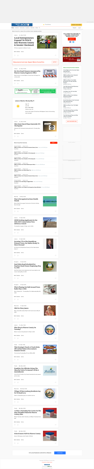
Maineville (16, 196)
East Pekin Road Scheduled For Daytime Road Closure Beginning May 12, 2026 (27, 266)
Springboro (16, 261)
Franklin (15, 408)
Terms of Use (44, 468)
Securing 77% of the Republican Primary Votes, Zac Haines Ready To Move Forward (26, 243)
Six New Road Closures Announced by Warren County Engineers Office (27, 72)
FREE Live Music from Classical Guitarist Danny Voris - (30, 147)
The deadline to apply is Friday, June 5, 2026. (24, 226)
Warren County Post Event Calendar (71, 67)
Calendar (17, 27)
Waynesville (16, 305)
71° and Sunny (47, 24)
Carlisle (15, 344)
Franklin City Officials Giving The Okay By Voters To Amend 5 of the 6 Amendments (26, 370)
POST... (53, 142)
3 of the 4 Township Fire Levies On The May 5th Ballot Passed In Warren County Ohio (27, 412)
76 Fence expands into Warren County (22, 48)
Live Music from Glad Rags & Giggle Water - (28, 181)
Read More (16, 148)
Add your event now (72, 121)
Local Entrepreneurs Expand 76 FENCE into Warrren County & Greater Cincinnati (24, 41)
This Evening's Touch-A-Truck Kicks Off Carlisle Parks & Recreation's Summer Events (27, 348)
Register (74, 27)
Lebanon (16, 35)
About (36, 27)
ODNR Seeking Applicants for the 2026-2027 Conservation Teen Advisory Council (25, 221)
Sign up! (72, 39)
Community (22, 27)
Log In (79, 27)
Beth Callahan (17, 51)
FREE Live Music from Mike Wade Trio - (27, 170)
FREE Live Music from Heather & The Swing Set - (29, 153)
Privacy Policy (49, 468)
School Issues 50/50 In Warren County (27, 433)
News (13, 27)
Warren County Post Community (20, 142)
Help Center (49, 462)
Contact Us (44, 462)
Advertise (32, 27)
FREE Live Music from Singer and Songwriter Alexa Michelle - (32, 187)
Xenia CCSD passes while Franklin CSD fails (23, 436)
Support (55, 62)
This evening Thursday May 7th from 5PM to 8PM (24, 353)
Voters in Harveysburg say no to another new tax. (24, 395)
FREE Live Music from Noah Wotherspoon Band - (29, 164)
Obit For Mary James (21, 308)
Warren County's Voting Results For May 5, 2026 (24, 331)
